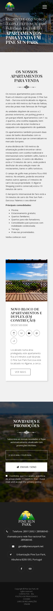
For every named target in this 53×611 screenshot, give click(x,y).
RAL (32, 594)
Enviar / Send (26, 467)
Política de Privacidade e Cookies (26, 597)
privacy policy (34, 482)
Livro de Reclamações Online (27, 602)
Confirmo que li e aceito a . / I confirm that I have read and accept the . (25, 479)
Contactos (24, 594)
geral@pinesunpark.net (30, 546)
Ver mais (20, 372)
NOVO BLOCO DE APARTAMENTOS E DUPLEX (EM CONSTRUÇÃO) (26, 314)
